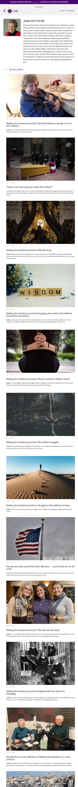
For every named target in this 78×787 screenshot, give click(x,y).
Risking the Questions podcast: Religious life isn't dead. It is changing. (35, 692)
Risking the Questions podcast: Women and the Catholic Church (38, 379)
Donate (62, 10)
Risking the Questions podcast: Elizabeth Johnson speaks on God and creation (38, 124)
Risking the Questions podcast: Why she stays (29, 250)
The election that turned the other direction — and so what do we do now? (40, 567)
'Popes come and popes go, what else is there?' (29, 187)
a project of (39, 2)
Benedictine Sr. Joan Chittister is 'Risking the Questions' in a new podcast (38, 758)
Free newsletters (70, 10)
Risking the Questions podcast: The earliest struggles (32, 442)
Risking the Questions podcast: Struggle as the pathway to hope (38, 505)
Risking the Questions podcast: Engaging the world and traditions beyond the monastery (39, 314)
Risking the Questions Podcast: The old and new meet (33, 630)
